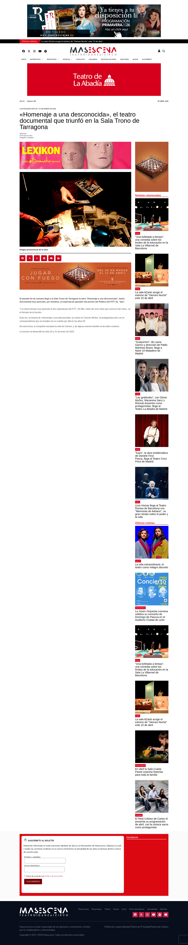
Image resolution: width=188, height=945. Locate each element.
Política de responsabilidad (117, 926)
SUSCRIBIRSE (33, 881)
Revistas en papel (108, 59)
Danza (116, 909)
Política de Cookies (159, 926)
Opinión (138, 561)
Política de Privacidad (140, 926)
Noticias (67, 59)
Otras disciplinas (140, 608)
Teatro (137, 233)
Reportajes (53, 59)
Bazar (135, 59)
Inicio (24, 59)
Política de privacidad (54, 876)
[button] (164, 51)
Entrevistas (36, 59)
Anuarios (93, 59)
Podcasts (80, 59)
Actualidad (139, 815)
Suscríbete (147, 59)
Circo (124, 909)
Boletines (124, 59)
